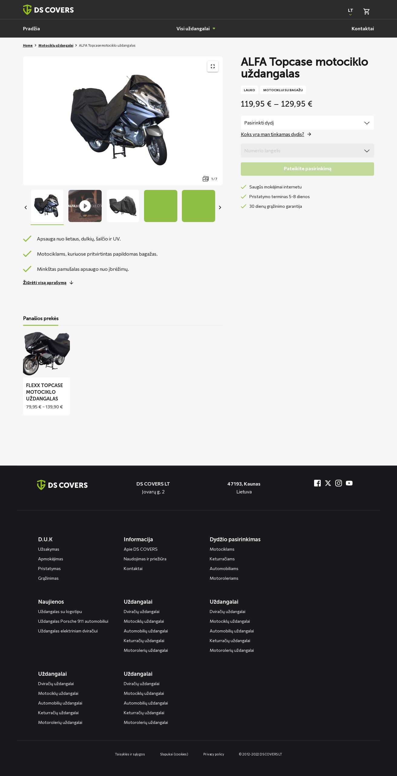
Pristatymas (49, 568)
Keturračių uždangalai (144, 640)
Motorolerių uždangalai (146, 650)
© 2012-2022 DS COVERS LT (260, 754)
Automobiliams (224, 568)
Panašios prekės (40, 318)
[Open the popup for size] (277, 134)
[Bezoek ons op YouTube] (349, 483)
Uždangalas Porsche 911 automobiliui (73, 621)
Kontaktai (133, 568)
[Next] (220, 207)
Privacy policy (213, 754)
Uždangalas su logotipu (60, 611)
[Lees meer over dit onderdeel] (50, 282)
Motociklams (222, 549)
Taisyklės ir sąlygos (130, 754)
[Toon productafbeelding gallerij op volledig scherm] (212, 66)
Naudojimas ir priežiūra (145, 558)
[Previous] (26, 207)
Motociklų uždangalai (55, 45)
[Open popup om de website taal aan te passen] (350, 11)
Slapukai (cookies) (174, 754)
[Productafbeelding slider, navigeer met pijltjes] (123, 120)
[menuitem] (31, 28)
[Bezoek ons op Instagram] (338, 483)
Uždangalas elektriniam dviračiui (68, 630)
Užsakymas (48, 549)
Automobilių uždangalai (146, 630)
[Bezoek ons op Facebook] (317, 483)
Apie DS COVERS (141, 549)
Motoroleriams (224, 578)
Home (28, 45)
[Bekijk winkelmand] (366, 11)
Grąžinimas (48, 578)
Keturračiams (222, 558)
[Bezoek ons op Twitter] (328, 483)
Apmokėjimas (50, 558)
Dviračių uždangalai (141, 611)
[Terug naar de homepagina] (62, 485)
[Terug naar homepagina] (48, 10)
